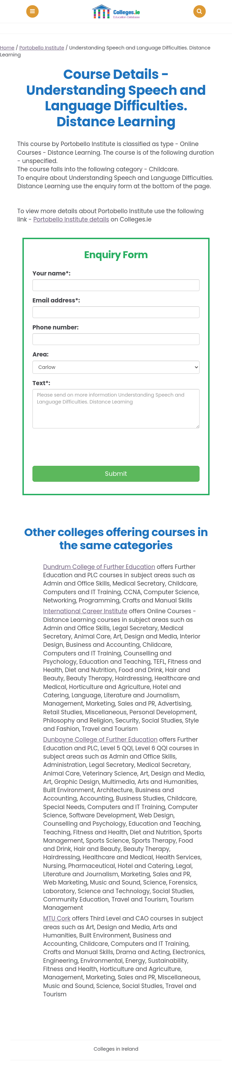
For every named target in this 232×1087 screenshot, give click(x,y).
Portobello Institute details (71, 219)
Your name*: (51, 273)
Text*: (41, 383)
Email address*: (56, 300)
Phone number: (55, 327)
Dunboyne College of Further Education (100, 739)
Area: (40, 354)
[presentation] (84, 447)
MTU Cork (56, 918)
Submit (116, 473)
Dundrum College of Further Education (99, 567)
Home (7, 47)
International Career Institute (85, 611)
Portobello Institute (41, 47)
